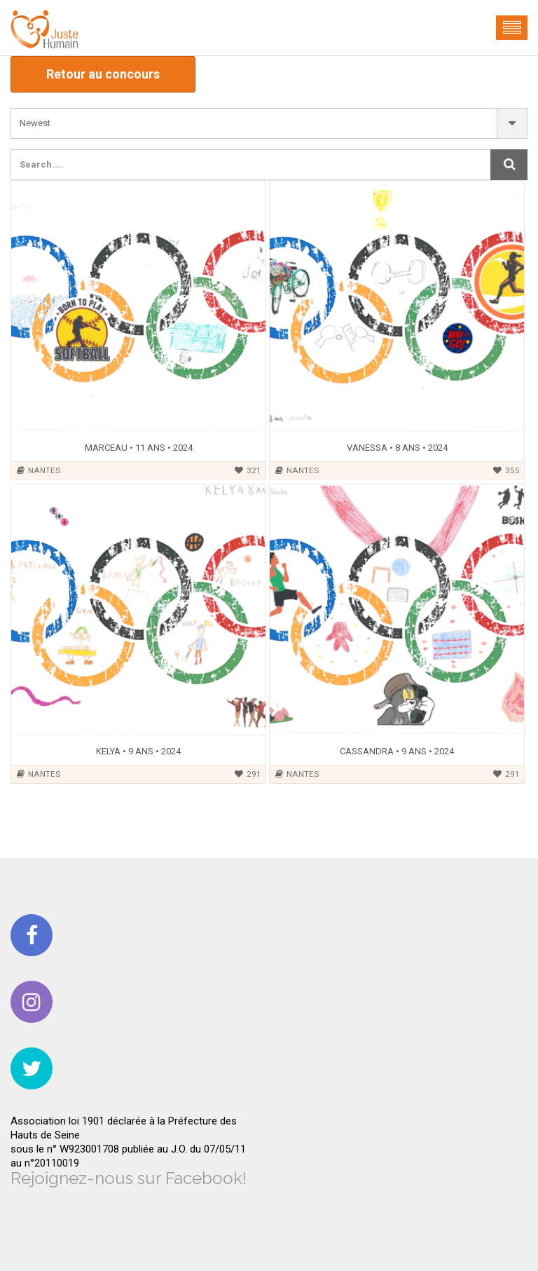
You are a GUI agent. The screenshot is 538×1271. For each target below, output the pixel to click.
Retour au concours (103, 74)
